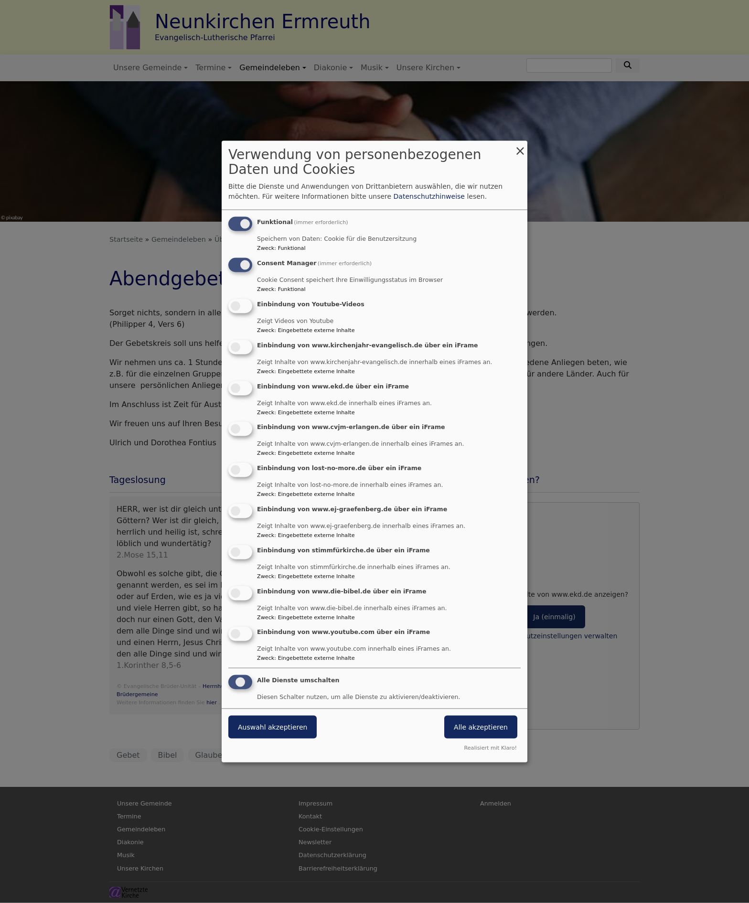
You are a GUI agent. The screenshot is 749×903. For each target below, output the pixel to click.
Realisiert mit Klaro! (490, 747)
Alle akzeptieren (481, 727)
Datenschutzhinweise (429, 196)
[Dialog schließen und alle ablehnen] (520, 147)
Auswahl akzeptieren (272, 727)
